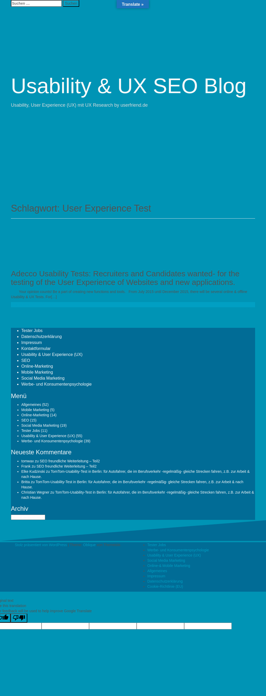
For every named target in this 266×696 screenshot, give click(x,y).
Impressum (31, 342)
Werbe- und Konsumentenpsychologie (56, 384)
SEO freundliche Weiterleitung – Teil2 (70, 461)
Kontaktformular (36, 348)
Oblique (89, 545)
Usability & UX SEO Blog (129, 86)
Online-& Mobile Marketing (168, 566)
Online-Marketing (37, 366)
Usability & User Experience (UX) (52, 354)
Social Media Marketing (42, 378)
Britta (25, 482)
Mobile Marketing (37, 372)
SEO (25, 360)
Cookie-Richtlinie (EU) (165, 586)
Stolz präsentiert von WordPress (41, 545)
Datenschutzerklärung (41, 336)
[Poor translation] (19, 618)
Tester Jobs (32, 330)
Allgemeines (31, 405)
